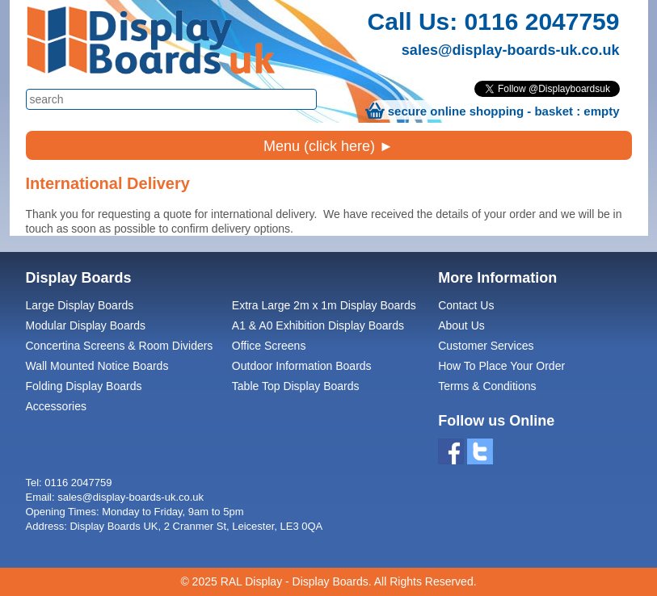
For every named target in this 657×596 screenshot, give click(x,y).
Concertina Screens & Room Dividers (119, 345)
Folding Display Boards (84, 386)
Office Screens (269, 345)
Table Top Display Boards (296, 386)
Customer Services (485, 345)
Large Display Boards (80, 305)
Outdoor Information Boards (302, 365)
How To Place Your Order (501, 365)
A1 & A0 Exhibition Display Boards (318, 325)
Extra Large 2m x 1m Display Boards (324, 305)
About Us (461, 325)
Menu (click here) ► (328, 146)
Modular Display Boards (86, 325)
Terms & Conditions (487, 386)
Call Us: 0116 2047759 (494, 21)
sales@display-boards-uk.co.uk (511, 50)
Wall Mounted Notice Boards (97, 365)
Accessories (56, 406)
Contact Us (466, 305)
